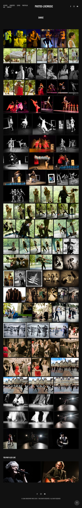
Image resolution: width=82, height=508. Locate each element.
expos (18, 5)
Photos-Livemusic (44, 6)
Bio (4, 7)
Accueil (5, 5)
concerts (12, 5)
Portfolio (25, 5)
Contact (9, 7)
